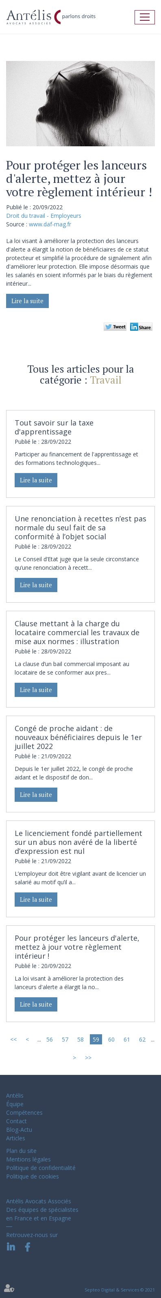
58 (80, 1039)
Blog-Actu (19, 1129)
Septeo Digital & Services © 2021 (120, 1290)
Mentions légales (28, 1159)
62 (142, 1039)
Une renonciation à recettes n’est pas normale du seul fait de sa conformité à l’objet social (80, 527)
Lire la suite (27, 301)
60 (111, 1039)
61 (127, 1039)
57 (65, 1039)
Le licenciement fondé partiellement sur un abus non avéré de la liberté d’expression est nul (78, 842)
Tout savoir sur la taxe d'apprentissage (54, 427)
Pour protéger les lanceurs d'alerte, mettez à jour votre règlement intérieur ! (77, 947)
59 (96, 1039)
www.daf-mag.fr (50, 224)
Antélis (15, 1095)
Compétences (24, 1112)
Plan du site (21, 1151)
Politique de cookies (32, 1176)
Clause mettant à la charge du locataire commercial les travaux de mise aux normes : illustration (77, 632)
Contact (16, 1121)
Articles (15, 1138)
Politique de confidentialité (41, 1168)
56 (49, 1039)
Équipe (15, 1104)
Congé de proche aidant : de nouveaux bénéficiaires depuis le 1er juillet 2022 (78, 737)
